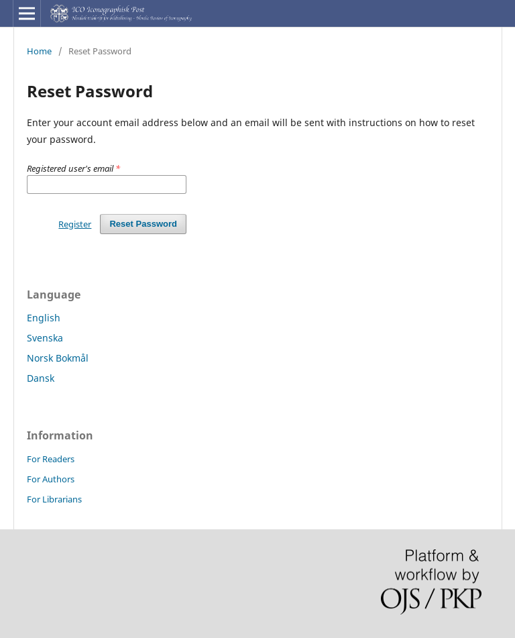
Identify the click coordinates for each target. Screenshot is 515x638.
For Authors (50, 479)
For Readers (50, 459)
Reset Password (143, 224)
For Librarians (54, 499)
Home (39, 51)
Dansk (40, 378)
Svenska (45, 337)
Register (74, 224)
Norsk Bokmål (58, 358)
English (43, 317)
